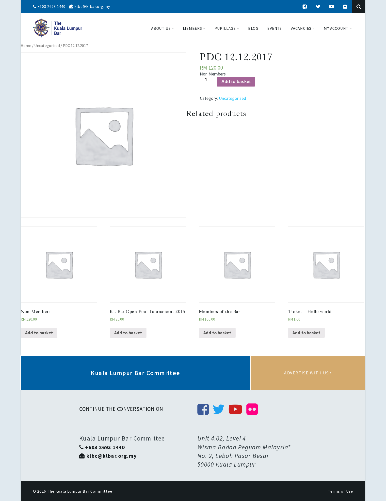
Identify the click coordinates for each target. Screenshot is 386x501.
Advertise (308, 373)
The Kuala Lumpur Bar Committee (79, 491)
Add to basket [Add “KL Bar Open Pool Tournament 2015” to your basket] (128, 333)
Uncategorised (47, 45)
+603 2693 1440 (49, 6)
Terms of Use (340, 491)
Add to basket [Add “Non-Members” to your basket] (39, 333)
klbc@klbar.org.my (89, 6)
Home (26, 45)
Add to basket (236, 81)
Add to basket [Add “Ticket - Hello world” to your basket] (306, 333)
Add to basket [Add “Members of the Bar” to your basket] (217, 333)
